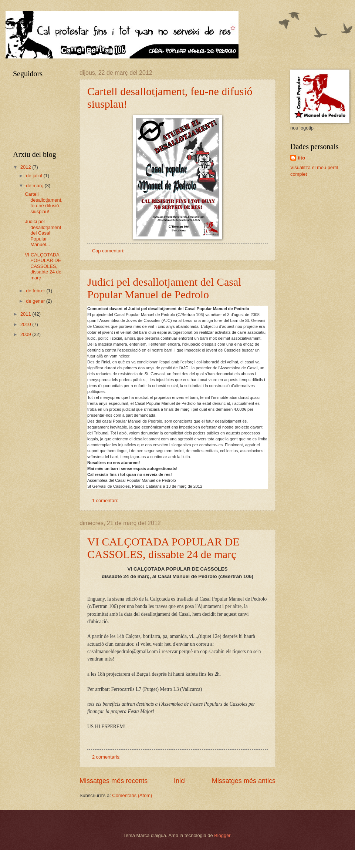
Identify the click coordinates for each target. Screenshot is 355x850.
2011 (26, 314)
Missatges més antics (243, 781)
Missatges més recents (114, 781)
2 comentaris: (107, 757)
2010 (26, 324)
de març (35, 185)
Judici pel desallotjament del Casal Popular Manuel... (43, 233)
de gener (36, 301)
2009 (26, 334)
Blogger (222, 835)
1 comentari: (105, 500)
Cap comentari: (109, 250)
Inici (180, 781)
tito (301, 158)
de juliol (34, 175)
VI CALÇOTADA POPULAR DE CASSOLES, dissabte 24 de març (163, 547)
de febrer (36, 290)
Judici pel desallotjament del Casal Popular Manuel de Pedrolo (164, 288)
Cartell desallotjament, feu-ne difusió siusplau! (43, 202)
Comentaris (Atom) (132, 795)
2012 (26, 167)
